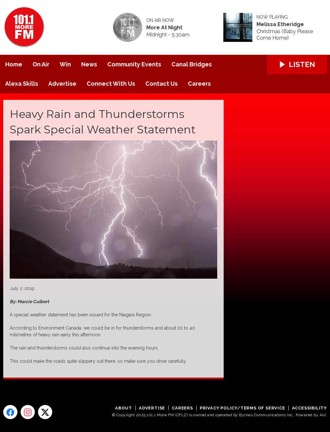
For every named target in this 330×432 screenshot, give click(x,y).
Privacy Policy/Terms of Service (242, 408)
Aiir (323, 415)
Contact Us (161, 83)
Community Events (134, 64)
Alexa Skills (21, 83)
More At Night (164, 28)
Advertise (62, 83)
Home (13, 64)
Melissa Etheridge (280, 24)
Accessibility (309, 408)
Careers (199, 83)
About (123, 408)
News (89, 64)
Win (65, 64)
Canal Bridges (191, 64)
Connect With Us (111, 83)
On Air (41, 64)
